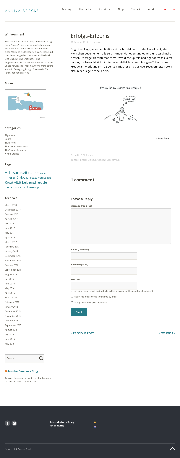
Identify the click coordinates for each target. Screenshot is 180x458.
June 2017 (10, 228)
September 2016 (13, 269)
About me (104, 9)
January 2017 (11, 251)
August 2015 (11, 329)
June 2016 (10, 283)
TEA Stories (87, 155)
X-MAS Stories (12, 153)
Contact (135, 9)
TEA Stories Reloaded (15, 150)
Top (172, 449)
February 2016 (12, 302)
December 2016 (13, 255)
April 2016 (10, 292)
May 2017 (9, 232)
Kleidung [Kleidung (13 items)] (47, 177)
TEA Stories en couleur (16, 146)
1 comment (95, 42)
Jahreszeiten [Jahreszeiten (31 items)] (34, 177)
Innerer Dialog (87, 159)
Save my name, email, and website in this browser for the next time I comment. (113, 290)
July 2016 (9, 279)
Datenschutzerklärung (61, 422)
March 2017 (11, 242)
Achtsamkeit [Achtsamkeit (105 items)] (16, 172)
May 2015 (9, 343)
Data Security (56, 425)
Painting (66, 9)
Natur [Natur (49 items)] (21, 187)
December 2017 (13, 209)
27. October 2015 (79, 42)
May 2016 (9, 288)
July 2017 (9, 223)
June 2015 (10, 339)
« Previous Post (83, 333)
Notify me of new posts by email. (90, 302)
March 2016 (11, 297)
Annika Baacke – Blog (22, 371)
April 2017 (10, 237)
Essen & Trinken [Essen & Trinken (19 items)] (37, 173)
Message (81, 205)
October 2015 (11, 320)
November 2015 (13, 315)
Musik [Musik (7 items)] (15, 188)
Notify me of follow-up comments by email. (95, 296)
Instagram (14, 423)
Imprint (151, 9)
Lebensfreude (114, 159)
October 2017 (11, 214)
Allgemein (10, 135)
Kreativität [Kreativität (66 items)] (13, 182)
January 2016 (11, 306)
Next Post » (166, 333)
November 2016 (13, 260)
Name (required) (80, 249)
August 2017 (11, 218)
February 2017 (12, 246)
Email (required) (79, 264)
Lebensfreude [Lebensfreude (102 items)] (34, 182)
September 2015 (13, 325)
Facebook (7, 423)
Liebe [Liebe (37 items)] (8, 187)
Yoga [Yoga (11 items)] (36, 187)
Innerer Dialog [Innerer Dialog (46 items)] (15, 177)
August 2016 (11, 274)
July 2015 (9, 334)
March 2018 (11, 205)
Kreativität (100, 159)
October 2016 (11, 265)
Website (75, 279)
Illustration (85, 9)
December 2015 (13, 311)
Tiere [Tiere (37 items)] (30, 187)
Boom (8, 138)
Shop (121, 9)
